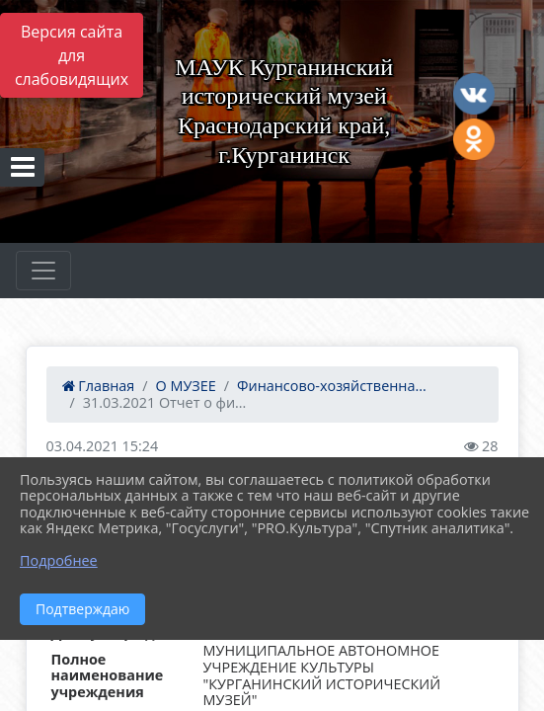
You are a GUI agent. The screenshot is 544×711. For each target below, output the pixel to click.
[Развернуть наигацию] (43, 270)
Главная (98, 385)
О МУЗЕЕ (186, 385)
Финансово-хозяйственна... (332, 385)
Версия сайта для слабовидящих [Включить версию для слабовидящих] (71, 55)
